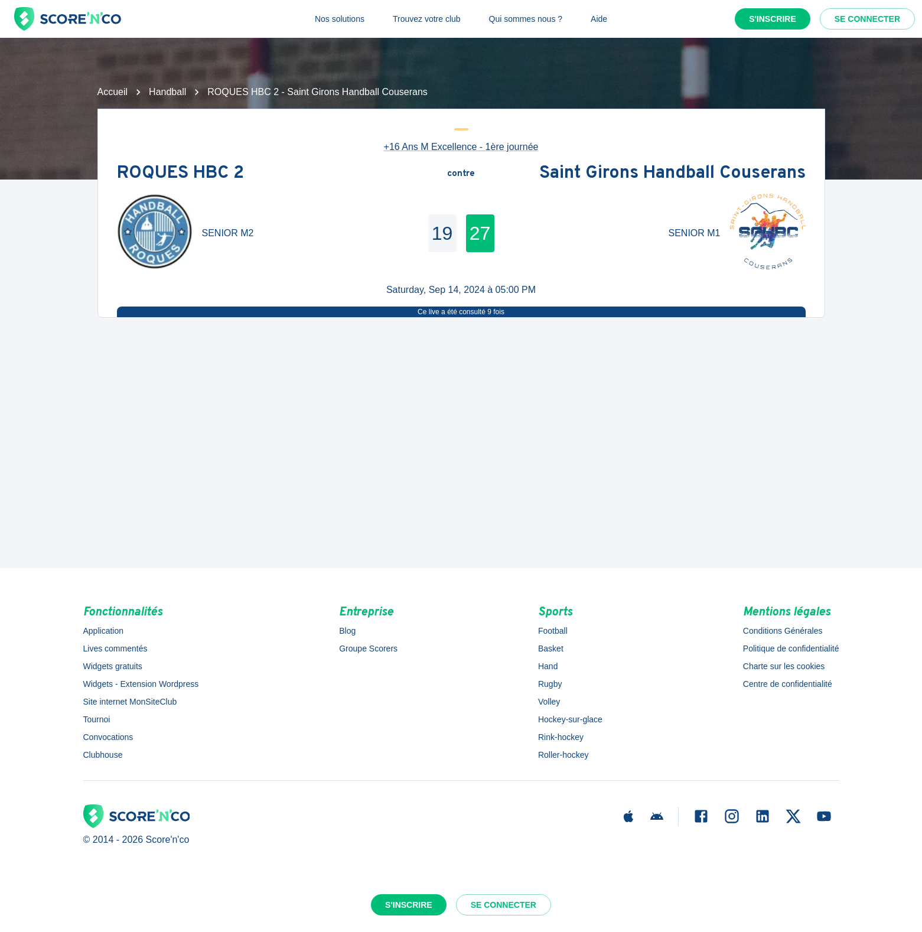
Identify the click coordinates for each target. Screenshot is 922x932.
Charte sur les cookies (784, 666)
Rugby (550, 684)
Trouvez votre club (427, 19)
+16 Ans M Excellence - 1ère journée (461, 147)
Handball (167, 92)
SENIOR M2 (228, 233)
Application (103, 631)
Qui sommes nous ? (526, 19)
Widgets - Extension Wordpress (141, 684)
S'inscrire (772, 19)
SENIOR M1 (694, 233)
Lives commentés (115, 648)
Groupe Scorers (368, 648)
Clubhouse (103, 755)
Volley (549, 701)
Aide (599, 19)
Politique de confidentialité (791, 648)
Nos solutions (339, 19)
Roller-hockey (563, 755)
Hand (548, 666)
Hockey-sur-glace (570, 719)
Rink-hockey (561, 737)
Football (553, 631)
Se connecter (867, 19)
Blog (347, 631)
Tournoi (96, 719)
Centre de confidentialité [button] (787, 684)
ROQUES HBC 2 (180, 174)
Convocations (108, 737)
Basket (550, 648)
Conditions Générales (783, 631)
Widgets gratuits (112, 666)
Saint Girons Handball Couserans (672, 174)
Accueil (112, 92)
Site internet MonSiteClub (130, 701)
